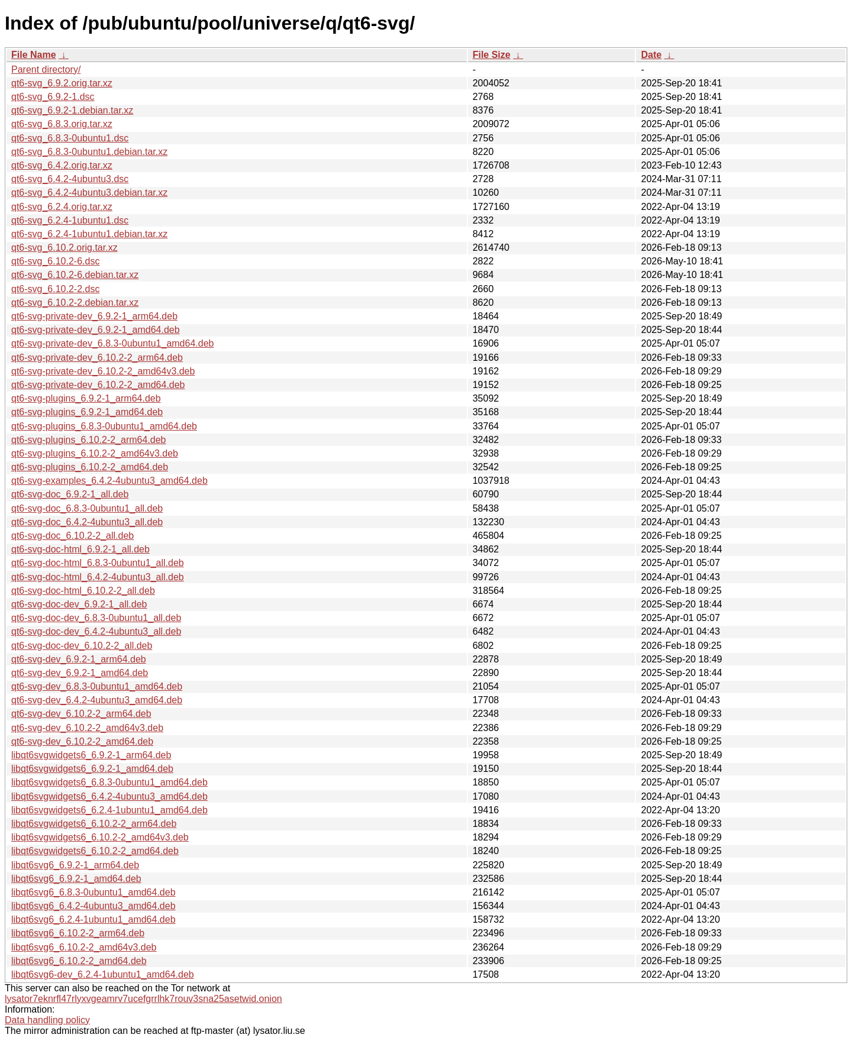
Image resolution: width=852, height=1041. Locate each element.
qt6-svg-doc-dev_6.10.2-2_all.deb (81, 646)
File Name (33, 55)
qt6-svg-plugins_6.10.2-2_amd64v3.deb (94, 453)
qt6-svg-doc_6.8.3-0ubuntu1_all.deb (87, 508)
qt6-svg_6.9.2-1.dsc (53, 97)
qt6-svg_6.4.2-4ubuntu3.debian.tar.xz (89, 192)
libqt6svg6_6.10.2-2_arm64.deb (77, 933)
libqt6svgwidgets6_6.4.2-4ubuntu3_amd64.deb (109, 796)
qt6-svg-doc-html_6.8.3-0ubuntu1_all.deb (97, 563)
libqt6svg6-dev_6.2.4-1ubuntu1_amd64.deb (102, 974)
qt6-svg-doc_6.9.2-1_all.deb (69, 494)
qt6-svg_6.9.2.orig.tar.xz (61, 83)
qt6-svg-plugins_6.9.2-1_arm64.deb (86, 398)
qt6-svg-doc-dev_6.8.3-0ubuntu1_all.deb (96, 618)
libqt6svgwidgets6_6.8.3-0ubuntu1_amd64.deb (109, 782)
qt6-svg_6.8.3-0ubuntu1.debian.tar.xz (89, 152)
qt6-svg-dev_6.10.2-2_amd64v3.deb (87, 728)
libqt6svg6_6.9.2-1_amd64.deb (76, 879)
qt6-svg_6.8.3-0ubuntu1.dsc (69, 138)
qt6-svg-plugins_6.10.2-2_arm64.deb (88, 440)
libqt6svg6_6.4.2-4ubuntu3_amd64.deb (93, 906)
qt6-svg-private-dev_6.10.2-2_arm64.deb (97, 358)
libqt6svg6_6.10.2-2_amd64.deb (79, 961)
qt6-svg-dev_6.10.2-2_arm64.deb (81, 714)
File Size (492, 55)
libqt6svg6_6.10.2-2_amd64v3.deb (84, 947)
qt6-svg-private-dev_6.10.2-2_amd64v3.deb (103, 371)
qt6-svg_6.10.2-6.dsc (55, 261)
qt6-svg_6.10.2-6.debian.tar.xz (74, 275)
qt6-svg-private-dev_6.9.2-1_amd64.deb (95, 330)
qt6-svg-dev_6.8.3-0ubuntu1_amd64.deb (96, 686)
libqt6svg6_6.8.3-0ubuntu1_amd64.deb (93, 892)
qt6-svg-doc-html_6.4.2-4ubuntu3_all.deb (97, 577)
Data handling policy (47, 1020)
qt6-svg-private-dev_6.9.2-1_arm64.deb (94, 316)
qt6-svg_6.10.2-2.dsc (55, 289)
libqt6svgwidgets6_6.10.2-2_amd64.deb (95, 851)
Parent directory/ (45, 69)
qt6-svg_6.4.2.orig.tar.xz (61, 165)
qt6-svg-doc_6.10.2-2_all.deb (72, 536)
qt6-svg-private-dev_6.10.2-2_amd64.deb (98, 385)
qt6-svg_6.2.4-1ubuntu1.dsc (69, 220)
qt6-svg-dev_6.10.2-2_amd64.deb (82, 741)
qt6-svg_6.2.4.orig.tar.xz (61, 207)
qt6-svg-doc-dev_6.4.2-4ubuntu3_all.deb (96, 631)
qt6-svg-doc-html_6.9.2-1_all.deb (80, 549)
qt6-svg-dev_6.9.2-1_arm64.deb (78, 659)
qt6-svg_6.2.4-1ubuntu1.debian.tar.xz (89, 234)
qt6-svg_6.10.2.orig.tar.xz (64, 248)
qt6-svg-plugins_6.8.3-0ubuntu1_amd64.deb (104, 426)
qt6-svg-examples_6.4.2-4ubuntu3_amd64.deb (109, 481)
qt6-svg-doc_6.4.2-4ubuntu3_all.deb (87, 522)
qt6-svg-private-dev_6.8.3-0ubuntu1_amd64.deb (112, 343)
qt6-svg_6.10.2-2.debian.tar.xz (74, 303)
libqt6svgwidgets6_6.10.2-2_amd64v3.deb (100, 837)
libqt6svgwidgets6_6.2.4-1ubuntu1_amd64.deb (109, 810)
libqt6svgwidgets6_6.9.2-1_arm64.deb (91, 755)
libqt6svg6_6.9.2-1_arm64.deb (75, 865)
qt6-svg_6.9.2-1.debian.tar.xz (72, 110)
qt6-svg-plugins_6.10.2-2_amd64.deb (89, 467)
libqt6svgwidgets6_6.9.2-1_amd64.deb (92, 769)
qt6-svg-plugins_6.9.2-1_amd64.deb (87, 412)
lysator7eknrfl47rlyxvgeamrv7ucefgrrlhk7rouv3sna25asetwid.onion (143, 999)
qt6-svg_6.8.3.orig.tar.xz (61, 124)
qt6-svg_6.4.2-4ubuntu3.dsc (69, 179)
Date (651, 55)
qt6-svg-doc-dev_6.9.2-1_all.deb (79, 604)
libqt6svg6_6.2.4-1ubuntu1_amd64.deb (93, 919)
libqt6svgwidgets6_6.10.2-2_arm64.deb (93, 824)
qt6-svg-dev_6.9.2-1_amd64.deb (79, 673)
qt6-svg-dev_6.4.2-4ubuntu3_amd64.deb (96, 700)
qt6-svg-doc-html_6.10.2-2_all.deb (83, 591)
